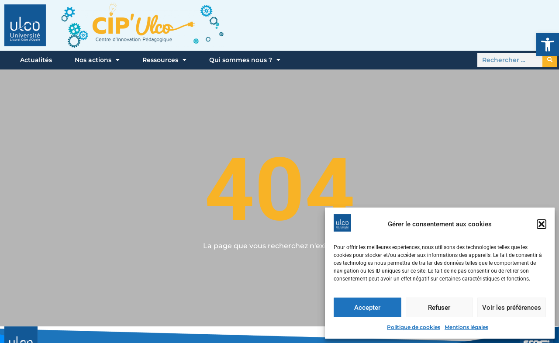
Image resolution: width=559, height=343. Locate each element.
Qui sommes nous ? (244, 59)
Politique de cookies (413, 327)
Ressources (164, 59)
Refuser (439, 308)
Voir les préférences (511, 308)
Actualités (36, 60)
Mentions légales (466, 327)
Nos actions (97, 59)
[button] (547, 44)
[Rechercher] (549, 60)
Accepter (367, 308)
